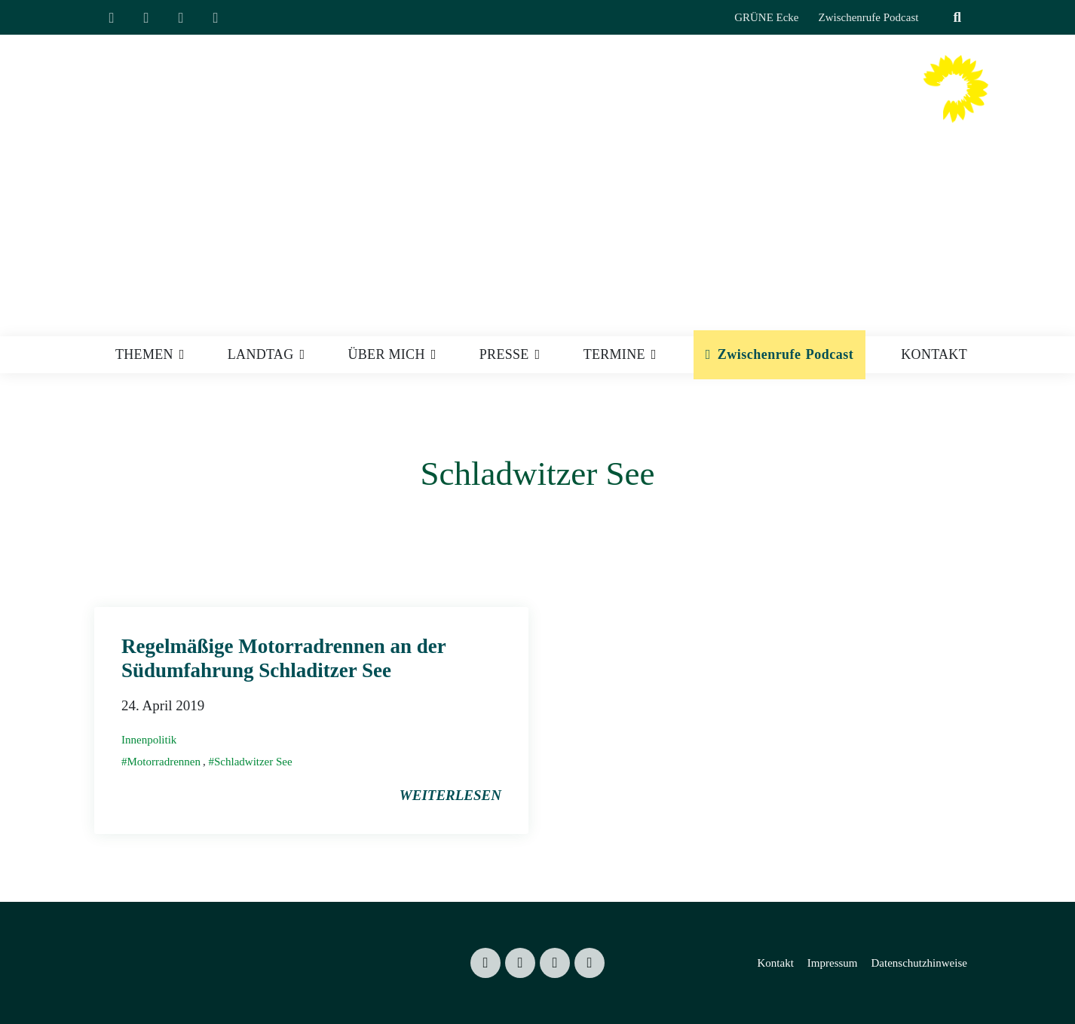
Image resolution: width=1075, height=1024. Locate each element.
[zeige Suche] (957, 17)
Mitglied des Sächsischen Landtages (746, 131)
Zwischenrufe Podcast (869, 17)
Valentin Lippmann (771, 103)
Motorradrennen (164, 762)
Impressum (832, 963)
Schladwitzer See (253, 762)
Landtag (261, 354)
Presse (504, 354)
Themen (144, 354)
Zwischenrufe (759, 354)
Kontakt (934, 354)
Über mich (386, 354)
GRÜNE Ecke (766, 17)
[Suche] (938, 17)
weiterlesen (450, 795)
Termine (614, 354)
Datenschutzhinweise (918, 963)
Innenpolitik (148, 740)
